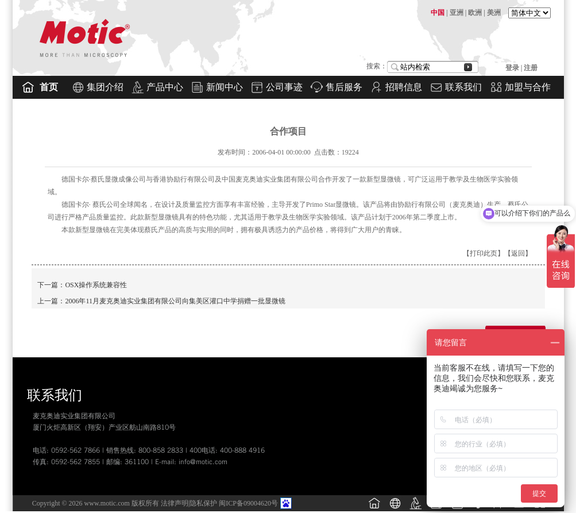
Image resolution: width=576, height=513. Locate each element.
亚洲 (456, 13)
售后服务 (344, 87)
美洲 (494, 13)
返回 (518, 253)
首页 (49, 87)
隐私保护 (203, 503)
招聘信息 (403, 87)
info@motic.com (203, 461)
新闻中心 (224, 87)
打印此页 (483, 253)
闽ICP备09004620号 (248, 503)
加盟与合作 (528, 87)
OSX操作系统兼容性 (96, 285)
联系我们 (463, 87)
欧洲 (475, 13)
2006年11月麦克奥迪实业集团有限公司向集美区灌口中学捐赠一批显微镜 (175, 301)
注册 (531, 68)
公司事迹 (284, 87)
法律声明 (174, 503)
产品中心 (164, 87)
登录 (513, 68)
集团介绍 (105, 87)
